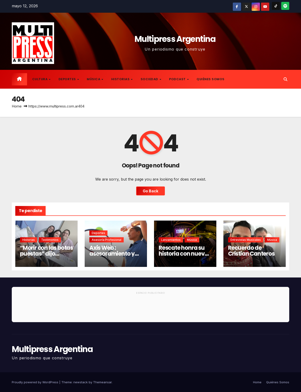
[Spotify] (285, 6)
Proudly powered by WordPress (35, 382)
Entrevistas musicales (245, 240)
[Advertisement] (150, 309)
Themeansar (102, 382)
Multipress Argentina (175, 39)
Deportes (68, 79)
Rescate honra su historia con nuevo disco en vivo (183, 253)
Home (17, 106)
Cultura (40, 79)
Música (94, 79)
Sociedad (150, 79)
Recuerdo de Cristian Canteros (251, 250)
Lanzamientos (171, 240)
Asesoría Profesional (106, 240)
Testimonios (50, 240)
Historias (121, 79)
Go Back (150, 191)
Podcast (177, 79)
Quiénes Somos (211, 79)
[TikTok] (276, 6)
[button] (285, 79)
